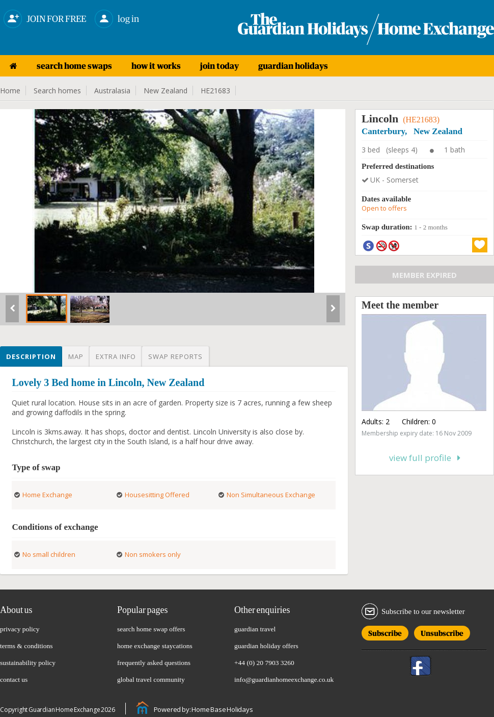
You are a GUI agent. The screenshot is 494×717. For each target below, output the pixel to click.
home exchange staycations (155, 646)
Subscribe (385, 631)
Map (76, 356)
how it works (156, 66)
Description (31, 356)
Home (10, 90)
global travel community (151, 679)
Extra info (116, 356)
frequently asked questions (153, 663)
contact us (14, 679)
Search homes (57, 90)
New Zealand (165, 90)
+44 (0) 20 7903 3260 (264, 663)
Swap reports (175, 356)
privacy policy (20, 629)
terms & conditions (26, 646)
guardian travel (255, 629)
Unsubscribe (442, 631)
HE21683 (215, 90)
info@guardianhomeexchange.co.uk (284, 679)
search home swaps (74, 66)
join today (219, 66)
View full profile (424, 458)
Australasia (112, 90)
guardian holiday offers (266, 646)
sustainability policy (28, 663)
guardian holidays (293, 66)
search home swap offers (151, 629)
